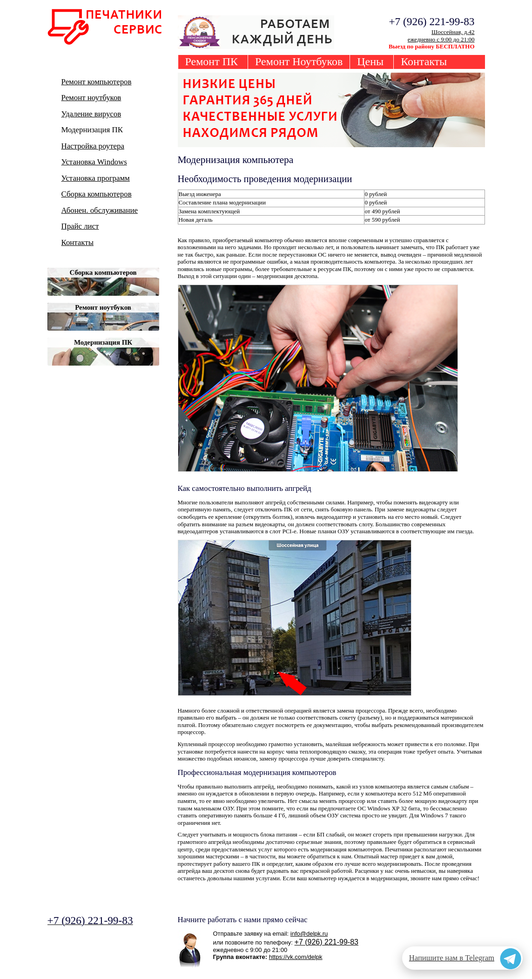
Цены (370, 61)
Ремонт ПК (211, 61)
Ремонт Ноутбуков (299, 61)
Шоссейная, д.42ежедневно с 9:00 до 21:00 (441, 35)
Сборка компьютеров (96, 194)
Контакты (424, 61)
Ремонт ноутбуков (91, 97)
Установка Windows (94, 161)
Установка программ (95, 178)
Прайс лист (80, 226)
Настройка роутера (92, 146)
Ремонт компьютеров (96, 81)
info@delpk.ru (309, 933)
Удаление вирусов (91, 113)
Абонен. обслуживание (99, 210)
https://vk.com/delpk (296, 956)
